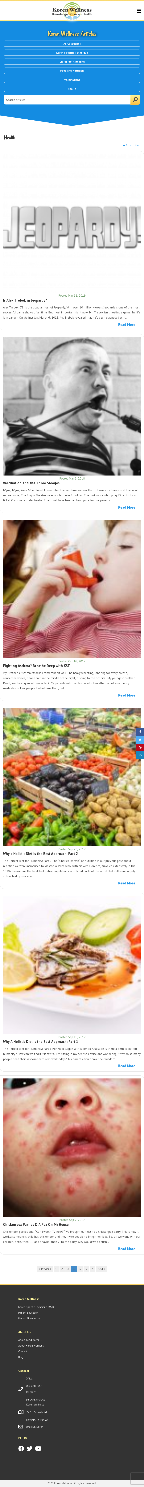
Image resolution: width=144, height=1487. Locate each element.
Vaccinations (72, 80)
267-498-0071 (34, 1386)
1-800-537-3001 (35, 1399)
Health (72, 89)
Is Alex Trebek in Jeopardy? (25, 300)
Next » (101, 1269)
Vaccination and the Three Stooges (31, 483)
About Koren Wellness (31, 1345)
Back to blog (131, 145)
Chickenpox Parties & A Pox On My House (36, 1224)
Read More (126, 324)
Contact (22, 1351)
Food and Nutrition (72, 70)
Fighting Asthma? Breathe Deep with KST (36, 666)
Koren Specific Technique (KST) (36, 1307)
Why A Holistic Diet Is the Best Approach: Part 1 (40, 1041)
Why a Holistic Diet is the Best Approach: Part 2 (40, 854)
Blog (20, 1357)
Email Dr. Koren (34, 1426)
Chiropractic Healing (72, 61)
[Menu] (139, 10)
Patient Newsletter (29, 1318)
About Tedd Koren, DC (31, 1340)
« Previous (45, 1269)
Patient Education (28, 1312)
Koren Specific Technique (72, 52)
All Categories (72, 43)
